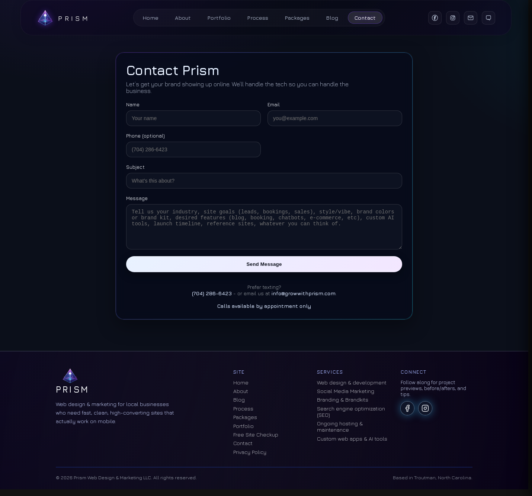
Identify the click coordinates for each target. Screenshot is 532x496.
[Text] (487, 18)
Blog (332, 18)
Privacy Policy (249, 458)
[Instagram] (451, 18)
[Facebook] (433, 18)
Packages (297, 18)
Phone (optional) (145, 136)
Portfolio (219, 18)
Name (133, 104)
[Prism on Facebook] (407, 415)
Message (137, 198)
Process (257, 18)
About (183, 18)
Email (273, 104)
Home (150, 18)
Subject (135, 167)
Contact (365, 18)
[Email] (469, 18)
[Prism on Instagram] (425, 415)
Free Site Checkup (255, 441)
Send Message (264, 271)
